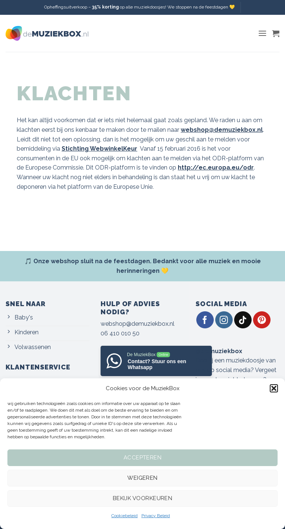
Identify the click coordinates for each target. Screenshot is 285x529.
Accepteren (143, 457)
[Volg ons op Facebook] (205, 320)
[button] (274, 388)
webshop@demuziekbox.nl (137, 323)
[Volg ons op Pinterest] (262, 320)
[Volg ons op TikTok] (243, 320)
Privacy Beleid (155, 515)
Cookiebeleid (124, 515)
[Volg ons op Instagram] (224, 320)
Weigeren (142, 478)
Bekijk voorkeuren (143, 498)
